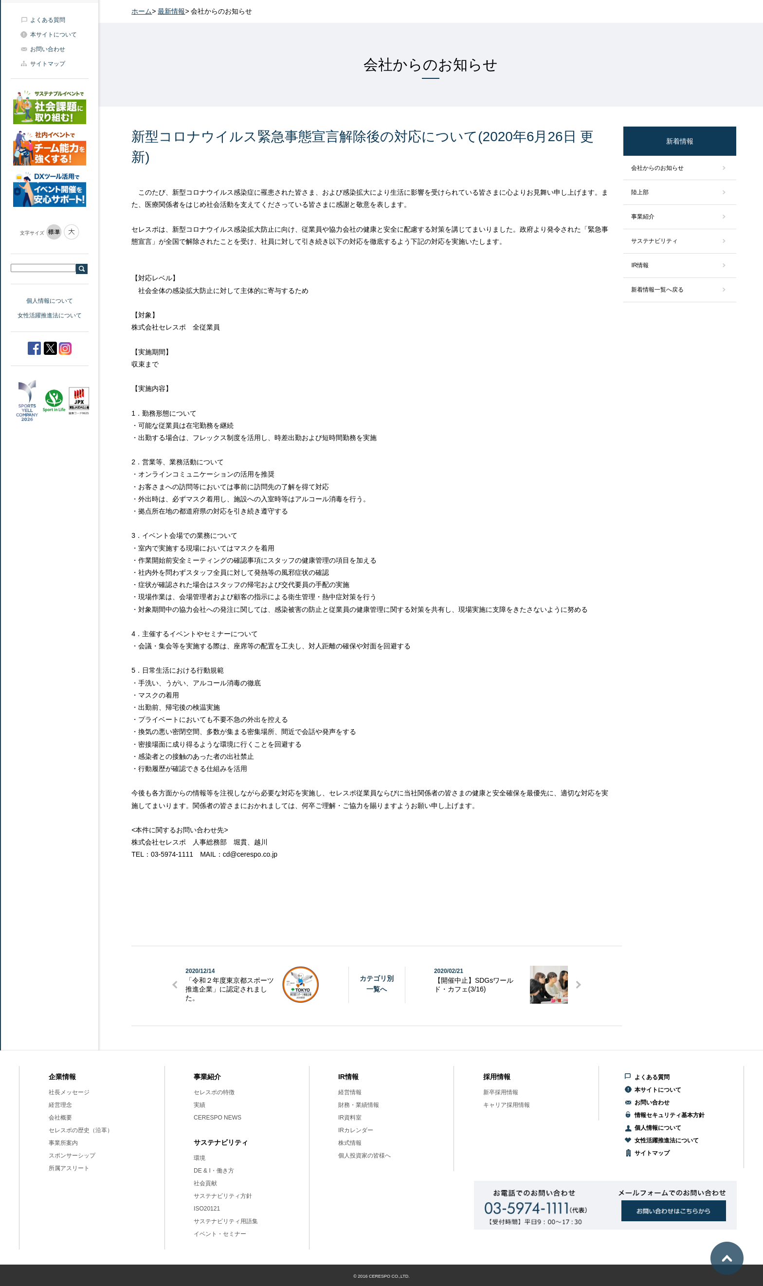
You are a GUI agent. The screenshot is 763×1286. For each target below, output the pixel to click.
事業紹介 (642, 216)
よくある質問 (47, 20)
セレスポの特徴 (214, 1092)
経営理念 (60, 1105)
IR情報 (640, 265)
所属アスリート (69, 1168)
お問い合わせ (47, 49)
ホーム (141, 11)
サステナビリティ (654, 241)
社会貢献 (205, 1183)
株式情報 (350, 1142)
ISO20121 (207, 1208)
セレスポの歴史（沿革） (81, 1130)
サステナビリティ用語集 (226, 1221)
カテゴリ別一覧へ (377, 983)
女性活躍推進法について (50, 315)
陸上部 (640, 192)
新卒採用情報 (500, 1092)
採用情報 (496, 1077)
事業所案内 (63, 1142)
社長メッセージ (69, 1092)
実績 (199, 1105)
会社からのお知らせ (657, 168)
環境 (199, 1158)
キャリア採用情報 (506, 1105)
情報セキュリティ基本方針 (670, 1115)
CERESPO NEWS (217, 1117)
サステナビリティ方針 (223, 1196)
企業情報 (62, 1077)
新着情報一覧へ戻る (657, 289)
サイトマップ (47, 63)
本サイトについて (53, 34)
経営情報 (350, 1092)
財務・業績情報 (358, 1105)
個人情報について (49, 300)
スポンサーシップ (72, 1155)
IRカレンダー (355, 1130)
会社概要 (60, 1117)
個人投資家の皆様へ (364, 1155)
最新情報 (171, 11)
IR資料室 (350, 1117)
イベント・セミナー (220, 1234)
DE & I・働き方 (214, 1170)
